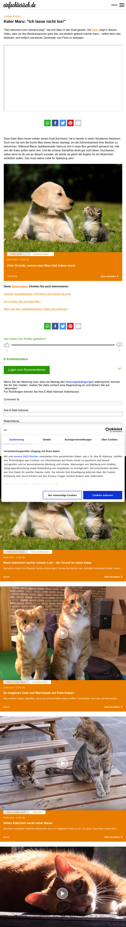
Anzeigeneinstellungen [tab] (78, 439)
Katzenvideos (19, 286)
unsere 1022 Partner (26, 456)
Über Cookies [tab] (109, 439)
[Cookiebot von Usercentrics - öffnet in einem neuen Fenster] (108, 430)
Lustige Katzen (12, 16)
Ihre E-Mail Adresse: (16, 410)
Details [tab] (47, 439)
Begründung (11, 421)
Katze (95, 29)
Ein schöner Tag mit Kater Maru (22, 301)
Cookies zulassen (102, 495)
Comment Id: (12, 399)
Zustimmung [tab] (16, 439)
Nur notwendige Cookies (62, 495)
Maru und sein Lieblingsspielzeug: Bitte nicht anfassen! (36, 309)
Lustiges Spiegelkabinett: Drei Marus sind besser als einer (37, 294)
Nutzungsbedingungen (80, 381)
